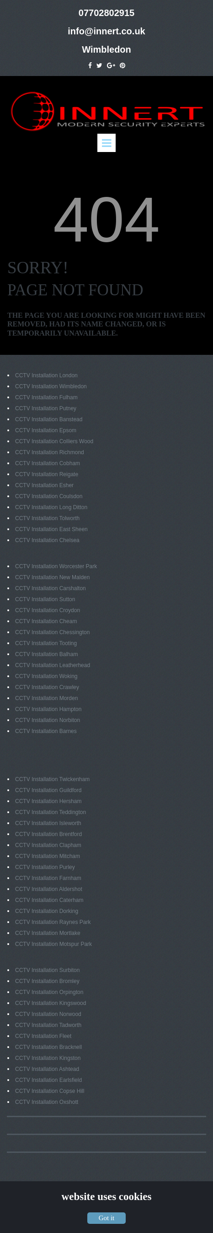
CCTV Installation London (46, 375)
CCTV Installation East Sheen (51, 529)
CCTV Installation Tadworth (48, 1025)
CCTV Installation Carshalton (50, 588)
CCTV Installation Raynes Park (53, 922)
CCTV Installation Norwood (48, 1014)
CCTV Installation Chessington (52, 632)
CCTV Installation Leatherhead (52, 665)
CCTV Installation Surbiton (47, 970)
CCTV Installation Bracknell (48, 1047)
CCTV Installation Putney (45, 408)
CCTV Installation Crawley (47, 687)
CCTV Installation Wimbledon (51, 386)
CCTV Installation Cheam (46, 621)
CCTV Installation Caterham (49, 900)
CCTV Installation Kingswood (50, 1003)
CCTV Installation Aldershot (48, 889)
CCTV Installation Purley (45, 867)
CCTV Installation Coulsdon (48, 496)
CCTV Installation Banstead (48, 419)
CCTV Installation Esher (44, 485)
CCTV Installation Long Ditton (51, 507)
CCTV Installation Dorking (46, 911)
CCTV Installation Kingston (47, 1058)
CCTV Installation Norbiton (47, 720)
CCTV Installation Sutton (45, 599)
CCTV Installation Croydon (47, 610)
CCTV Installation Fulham (46, 397)
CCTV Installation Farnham (48, 878)
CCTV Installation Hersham (48, 801)
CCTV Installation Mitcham (47, 856)
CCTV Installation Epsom (45, 430)
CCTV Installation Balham (46, 654)
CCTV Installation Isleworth (48, 823)
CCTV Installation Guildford (48, 790)
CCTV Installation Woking (46, 676)
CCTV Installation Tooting (46, 643)
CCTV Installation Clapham (48, 845)
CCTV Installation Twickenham (52, 779)
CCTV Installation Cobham (47, 463)
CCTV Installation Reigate (46, 474)
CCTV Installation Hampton (48, 709)
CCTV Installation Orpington (49, 992)
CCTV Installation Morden (46, 698)
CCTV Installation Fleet (43, 1036)
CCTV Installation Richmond (49, 452)
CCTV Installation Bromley (47, 981)
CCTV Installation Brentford (48, 834)
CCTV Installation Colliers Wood (54, 441)
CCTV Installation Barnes (46, 731)
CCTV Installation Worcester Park (56, 566)
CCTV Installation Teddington (50, 812)
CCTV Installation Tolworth (47, 518)
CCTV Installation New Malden (52, 577)
